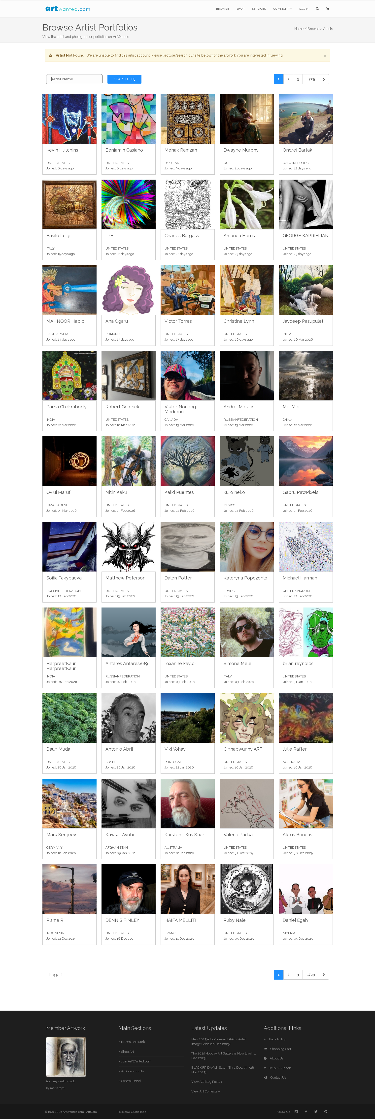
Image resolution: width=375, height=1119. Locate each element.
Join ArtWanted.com (136, 1061)
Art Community (132, 1071)
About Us (273, 1058)
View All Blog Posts (206, 1082)
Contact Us (275, 1077)
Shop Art (127, 1052)
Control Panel (131, 1081)
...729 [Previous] (311, 79)
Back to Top (275, 1039)
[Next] (324, 79)
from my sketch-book (60, 1081)
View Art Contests (205, 1091)
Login (303, 8)
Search (124, 79)
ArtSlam (91, 1112)
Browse (222, 8)
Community (282, 8)
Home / (300, 29)
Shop (240, 8)
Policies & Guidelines (131, 1112)
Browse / (314, 29)
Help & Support (277, 1068)
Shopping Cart (277, 1049)
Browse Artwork (133, 1042)
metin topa (57, 1088)
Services (259, 8)
